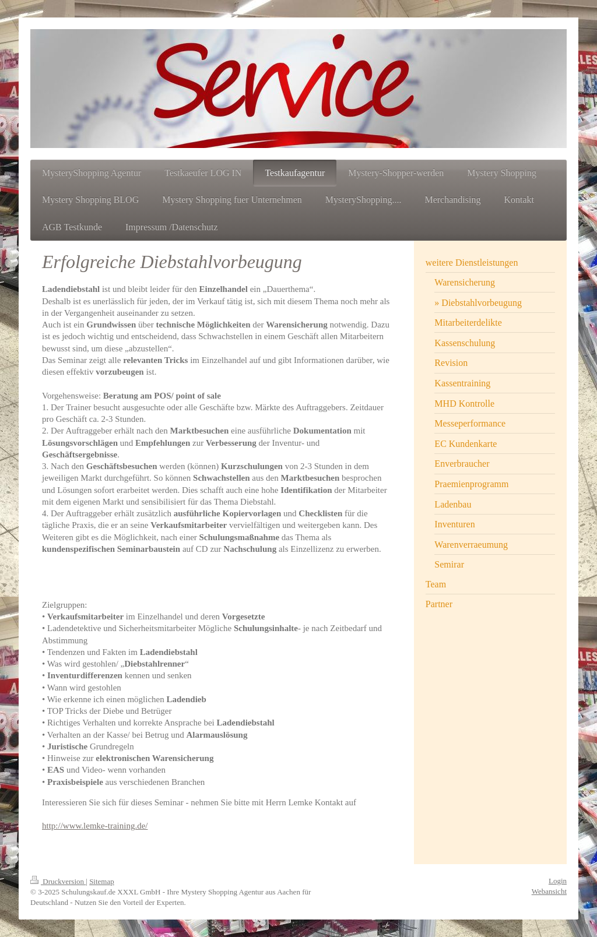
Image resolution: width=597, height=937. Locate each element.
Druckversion (58, 881)
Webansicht (549, 891)
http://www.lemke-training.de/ (95, 825)
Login (558, 880)
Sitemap (101, 881)
